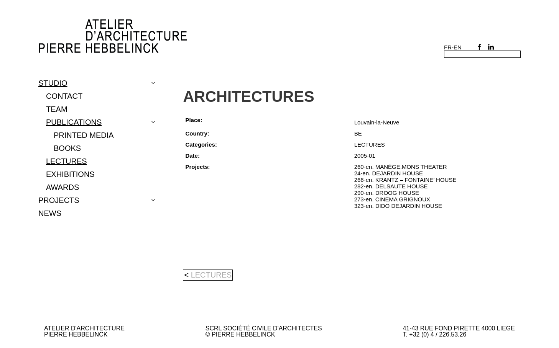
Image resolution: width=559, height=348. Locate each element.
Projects (58, 200)
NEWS (49, 213)
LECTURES (66, 161)
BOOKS (67, 148)
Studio (52, 83)
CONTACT (64, 96)
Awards (62, 187)
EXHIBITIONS (70, 174)
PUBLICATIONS (74, 122)
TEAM (56, 109)
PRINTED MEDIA (84, 135)
